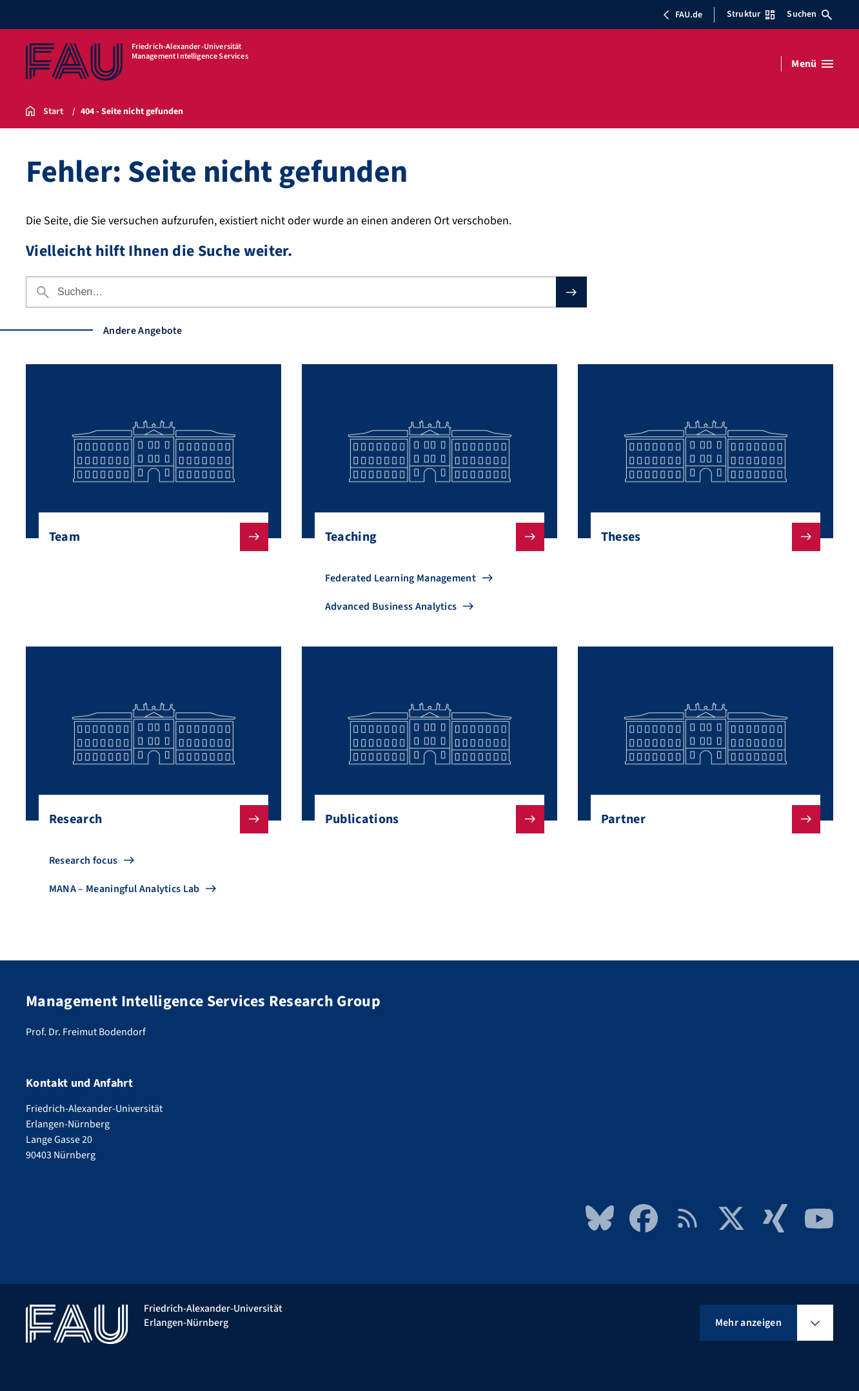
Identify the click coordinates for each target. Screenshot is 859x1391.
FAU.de (682, 14)
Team (148, 537)
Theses (700, 537)
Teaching (424, 537)
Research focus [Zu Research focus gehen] (83, 860)
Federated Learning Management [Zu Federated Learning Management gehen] (400, 578)
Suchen (809, 14)
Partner (700, 819)
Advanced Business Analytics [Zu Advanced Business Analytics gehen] (391, 606)
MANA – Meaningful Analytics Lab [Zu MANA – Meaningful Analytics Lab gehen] (124, 889)
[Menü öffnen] (812, 64)
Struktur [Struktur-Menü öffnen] (751, 14)
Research (148, 819)
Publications (424, 819)
